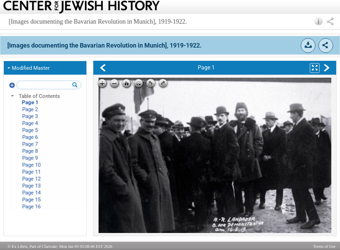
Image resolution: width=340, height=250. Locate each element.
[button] (319, 21)
